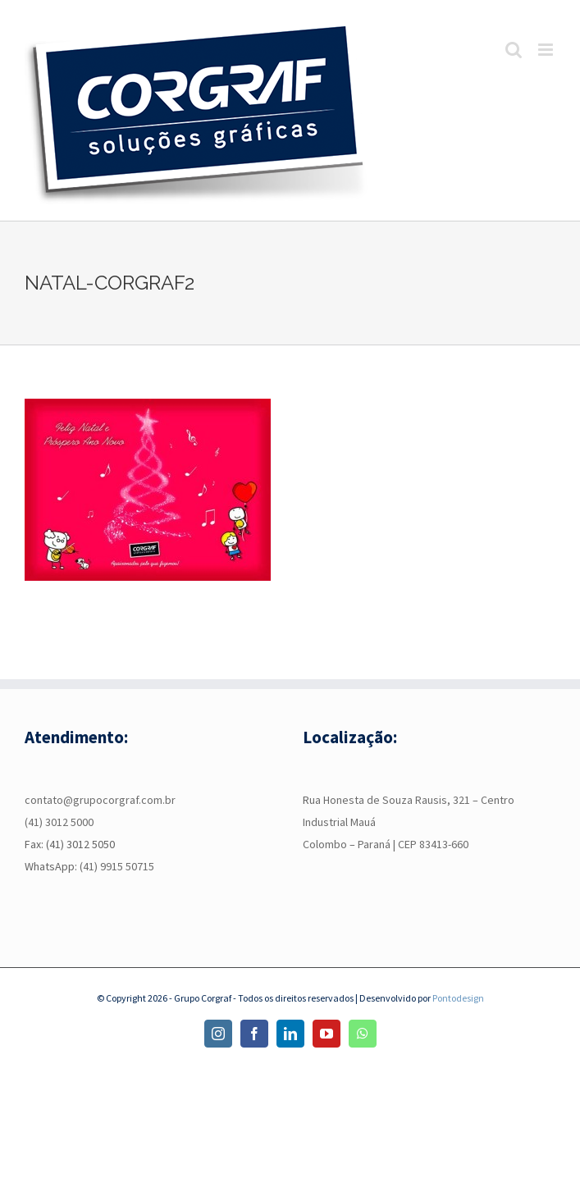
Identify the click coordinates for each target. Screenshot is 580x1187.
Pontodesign (458, 998)
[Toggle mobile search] (513, 49)
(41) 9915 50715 (117, 866)
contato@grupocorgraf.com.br (100, 799)
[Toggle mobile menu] (546, 49)
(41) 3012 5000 (59, 822)
